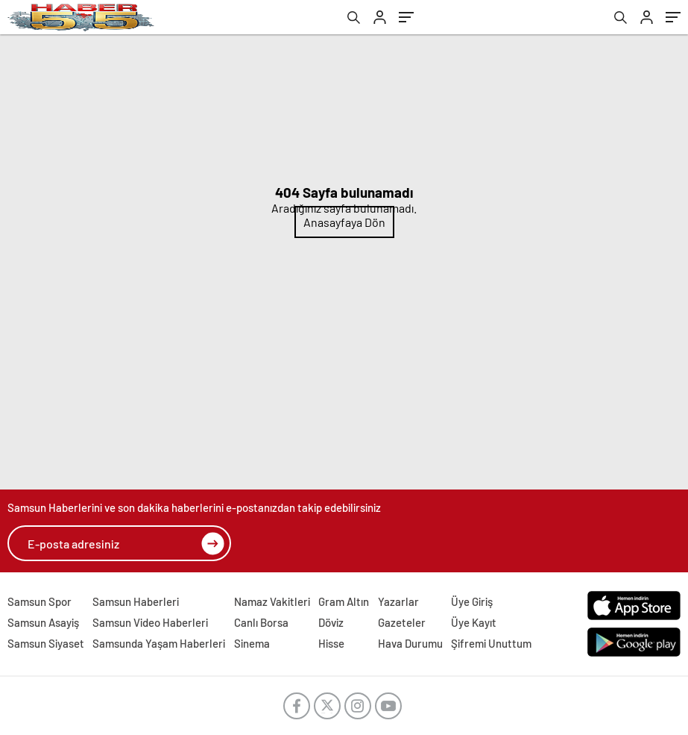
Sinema (252, 643)
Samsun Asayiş (43, 622)
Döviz (331, 622)
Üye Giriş (472, 601)
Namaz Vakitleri (272, 601)
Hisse (331, 643)
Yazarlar (398, 601)
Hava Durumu (410, 643)
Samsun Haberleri (135, 601)
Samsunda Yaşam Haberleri (158, 643)
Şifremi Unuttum (491, 643)
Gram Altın (343, 601)
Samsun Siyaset (45, 643)
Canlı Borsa (261, 622)
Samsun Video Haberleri (150, 622)
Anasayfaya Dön (344, 222)
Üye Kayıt (473, 622)
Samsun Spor (39, 601)
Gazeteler (402, 622)
